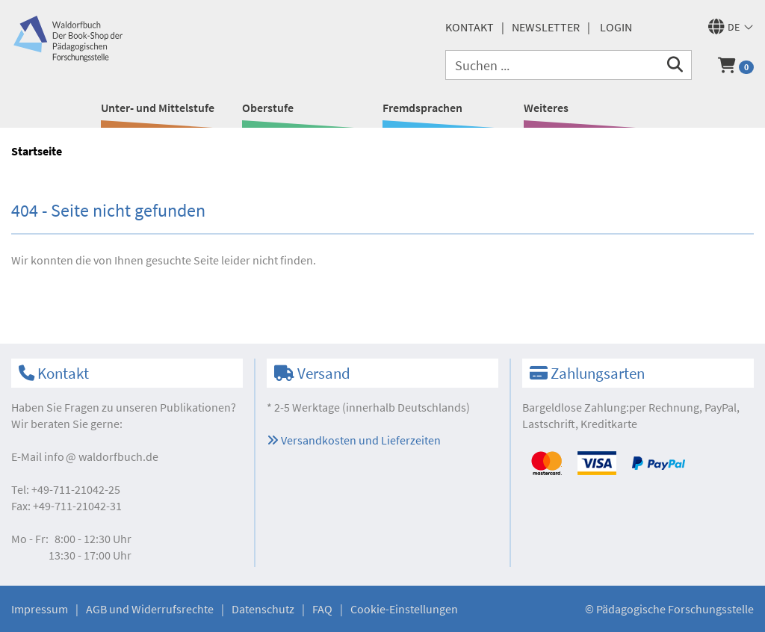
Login (616, 26)
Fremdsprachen (422, 107)
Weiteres (546, 107)
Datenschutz (263, 608)
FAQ (322, 608)
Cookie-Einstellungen (404, 608)
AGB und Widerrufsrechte (150, 608)
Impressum (39, 608)
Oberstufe (268, 107)
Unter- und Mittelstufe (157, 107)
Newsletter (546, 26)
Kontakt (469, 26)
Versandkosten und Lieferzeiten (354, 440)
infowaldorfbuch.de (101, 456)
